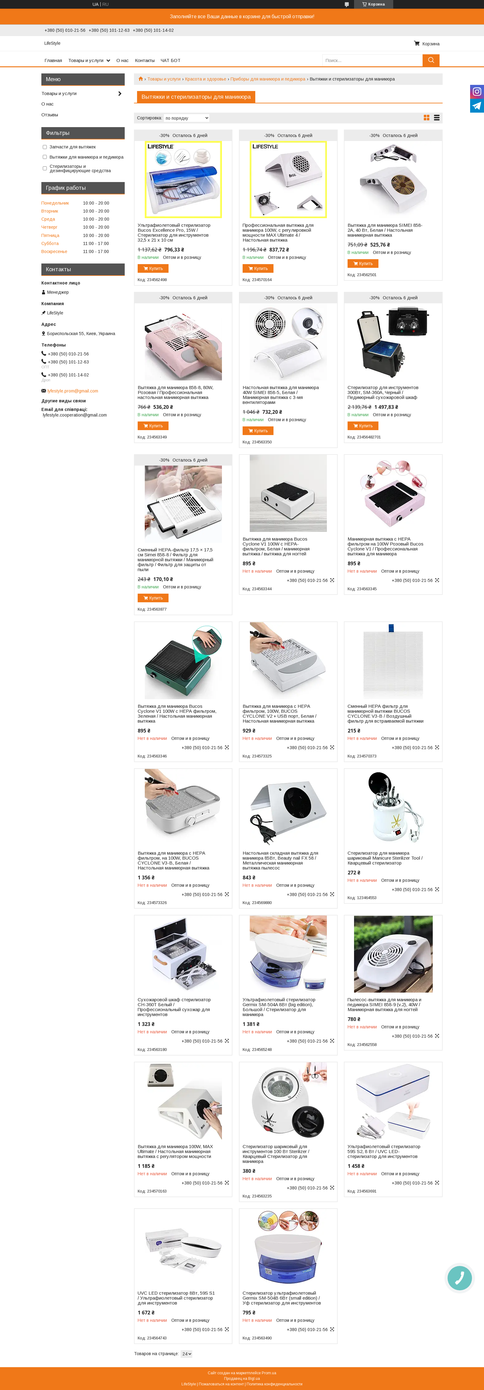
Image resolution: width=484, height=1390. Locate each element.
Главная (53, 60)
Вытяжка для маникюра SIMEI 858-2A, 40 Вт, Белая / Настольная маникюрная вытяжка (385, 230)
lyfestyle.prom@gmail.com (73, 390)
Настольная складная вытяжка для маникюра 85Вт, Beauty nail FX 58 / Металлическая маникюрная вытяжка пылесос (280, 860)
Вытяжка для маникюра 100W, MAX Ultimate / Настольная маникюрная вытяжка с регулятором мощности (175, 1151)
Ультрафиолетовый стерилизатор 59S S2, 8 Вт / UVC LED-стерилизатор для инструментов (384, 1151)
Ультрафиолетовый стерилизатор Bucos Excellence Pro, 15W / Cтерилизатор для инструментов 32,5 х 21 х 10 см (174, 233)
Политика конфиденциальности (274, 1384)
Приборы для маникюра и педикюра (268, 79)
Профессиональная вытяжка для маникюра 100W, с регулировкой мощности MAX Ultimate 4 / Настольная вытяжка (278, 233)
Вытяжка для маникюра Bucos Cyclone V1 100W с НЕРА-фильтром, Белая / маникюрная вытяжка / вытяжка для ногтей (276, 546)
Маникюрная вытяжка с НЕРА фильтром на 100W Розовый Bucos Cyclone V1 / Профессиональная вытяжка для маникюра (386, 546)
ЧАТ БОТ (171, 60)
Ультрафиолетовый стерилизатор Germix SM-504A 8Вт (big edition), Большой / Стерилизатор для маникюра (279, 1007)
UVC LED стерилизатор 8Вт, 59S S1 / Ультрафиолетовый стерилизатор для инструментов (176, 1298)
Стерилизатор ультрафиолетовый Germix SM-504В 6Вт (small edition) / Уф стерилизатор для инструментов (282, 1298)
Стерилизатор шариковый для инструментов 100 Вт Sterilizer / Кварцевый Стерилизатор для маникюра (276, 1154)
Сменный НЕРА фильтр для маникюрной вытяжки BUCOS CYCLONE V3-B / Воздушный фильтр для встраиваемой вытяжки (386, 714)
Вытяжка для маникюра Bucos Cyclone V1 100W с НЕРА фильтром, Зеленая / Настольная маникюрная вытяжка (177, 714)
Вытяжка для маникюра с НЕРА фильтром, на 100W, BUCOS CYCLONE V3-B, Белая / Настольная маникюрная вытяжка (173, 860)
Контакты (145, 60)
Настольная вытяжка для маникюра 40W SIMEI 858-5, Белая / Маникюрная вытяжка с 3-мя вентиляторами (281, 395)
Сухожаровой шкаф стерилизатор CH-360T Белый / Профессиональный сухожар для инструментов (174, 1007)
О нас (122, 60)
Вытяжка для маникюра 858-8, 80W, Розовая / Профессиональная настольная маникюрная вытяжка (175, 392)
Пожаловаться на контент (221, 1384)
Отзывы (49, 114)
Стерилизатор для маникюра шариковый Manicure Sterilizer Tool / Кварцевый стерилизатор (385, 858)
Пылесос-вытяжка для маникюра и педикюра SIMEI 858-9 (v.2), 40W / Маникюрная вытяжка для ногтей (384, 1004)
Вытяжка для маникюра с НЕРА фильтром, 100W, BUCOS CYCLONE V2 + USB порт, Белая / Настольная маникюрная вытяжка (279, 714)
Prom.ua (269, 1373)
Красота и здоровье (205, 79)
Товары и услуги (85, 60)
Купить (156, 268)
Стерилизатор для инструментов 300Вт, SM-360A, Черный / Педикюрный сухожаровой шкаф (383, 392)
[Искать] (431, 60)
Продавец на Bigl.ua (242, 1378)
